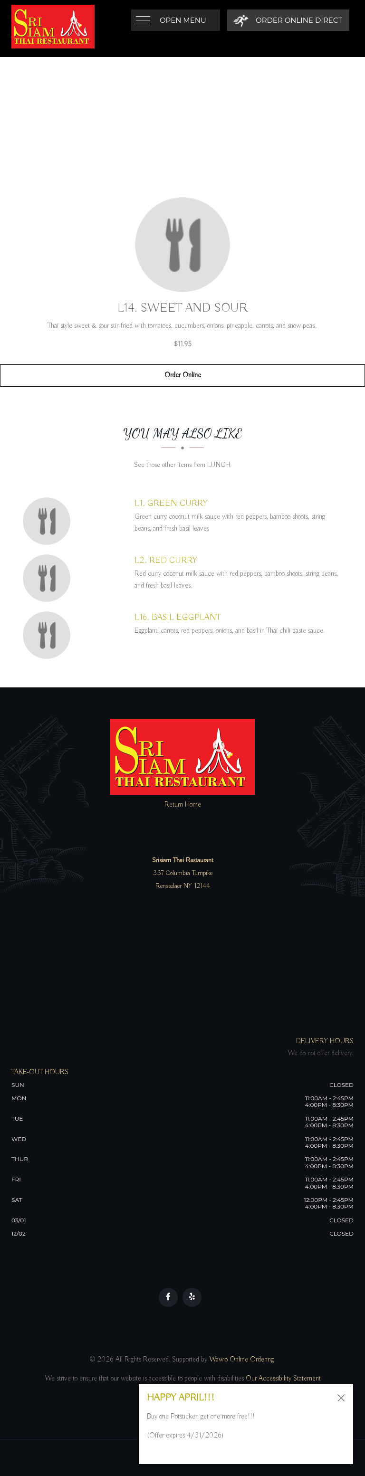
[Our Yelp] (192, 1297)
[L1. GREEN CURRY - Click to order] (49, 521)
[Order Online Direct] (287, 20)
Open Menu (183, 20)
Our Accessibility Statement (282, 1378)
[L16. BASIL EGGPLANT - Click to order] (49, 635)
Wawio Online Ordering (241, 1359)
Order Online (182, 375)
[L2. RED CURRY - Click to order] (49, 578)
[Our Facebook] (168, 1297)
